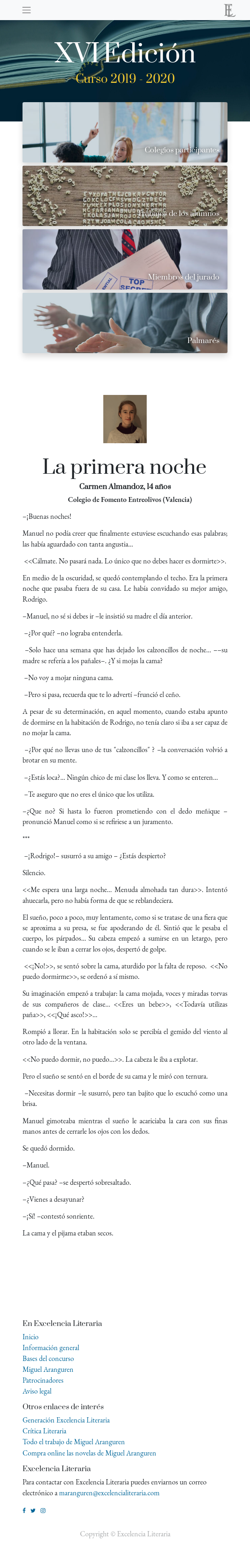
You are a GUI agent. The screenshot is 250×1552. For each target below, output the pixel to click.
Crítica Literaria (44, 1430)
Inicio (31, 1336)
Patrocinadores (43, 1380)
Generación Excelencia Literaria (66, 1420)
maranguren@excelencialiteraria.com (109, 1492)
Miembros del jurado (183, 277)
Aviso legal (37, 1391)
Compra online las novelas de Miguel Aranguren (89, 1452)
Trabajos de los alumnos (178, 213)
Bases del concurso (48, 1358)
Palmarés (203, 340)
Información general (51, 1347)
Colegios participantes (182, 150)
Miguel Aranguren (48, 1369)
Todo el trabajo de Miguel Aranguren (74, 1441)
